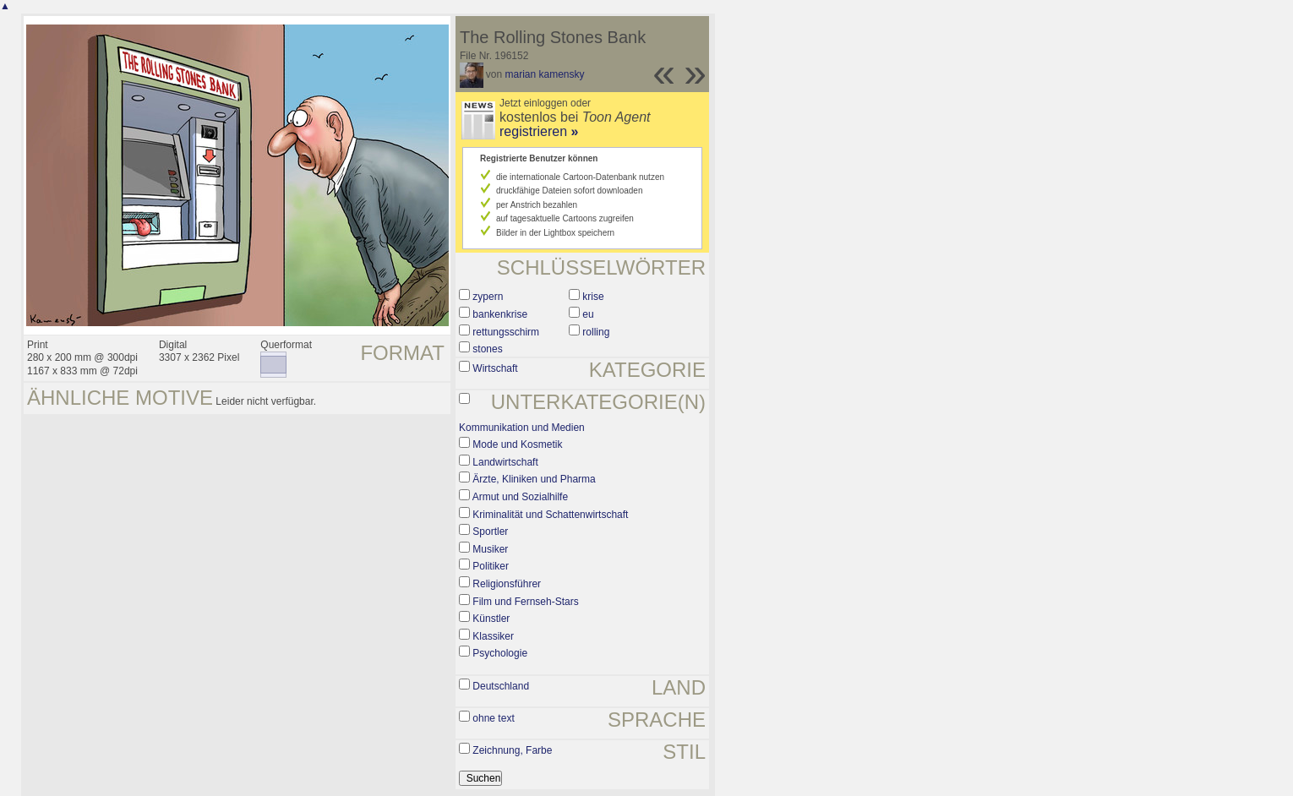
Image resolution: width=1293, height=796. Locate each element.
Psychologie (499, 653)
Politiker (490, 566)
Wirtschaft (494, 368)
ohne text (493, 718)
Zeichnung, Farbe (512, 750)
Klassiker (493, 636)
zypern (487, 297)
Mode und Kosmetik (517, 444)
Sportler (490, 531)
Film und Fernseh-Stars (525, 602)
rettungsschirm (505, 332)
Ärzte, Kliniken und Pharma (533, 479)
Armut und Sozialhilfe (520, 497)
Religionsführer (506, 584)
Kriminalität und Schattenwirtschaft (550, 515)
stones (487, 349)
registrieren (538, 131)
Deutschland (500, 686)
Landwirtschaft (504, 462)
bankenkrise (499, 314)
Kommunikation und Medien (522, 427)
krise (592, 297)
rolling (595, 332)
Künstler (491, 618)
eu (587, 314)
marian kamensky (545, 74)
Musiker (490, 549)
